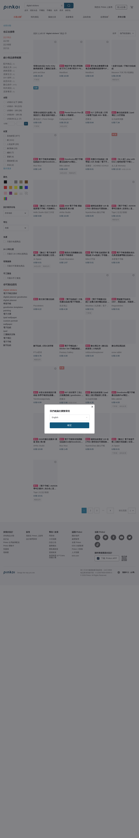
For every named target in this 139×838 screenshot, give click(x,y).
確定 (69, 425)
